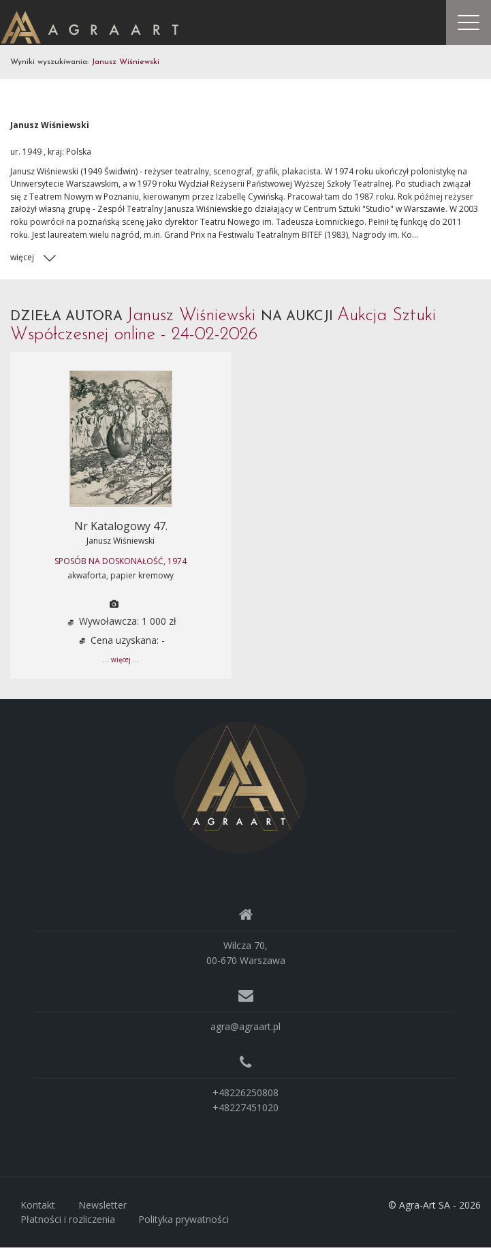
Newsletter (102, 1214)
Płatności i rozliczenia (67, 1229)
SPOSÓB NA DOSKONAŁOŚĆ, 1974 (120, 570)
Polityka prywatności (183, 1229)
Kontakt (37, 1214)
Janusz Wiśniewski (120, 550)
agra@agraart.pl (245, 1035)
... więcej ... (121, 669)
